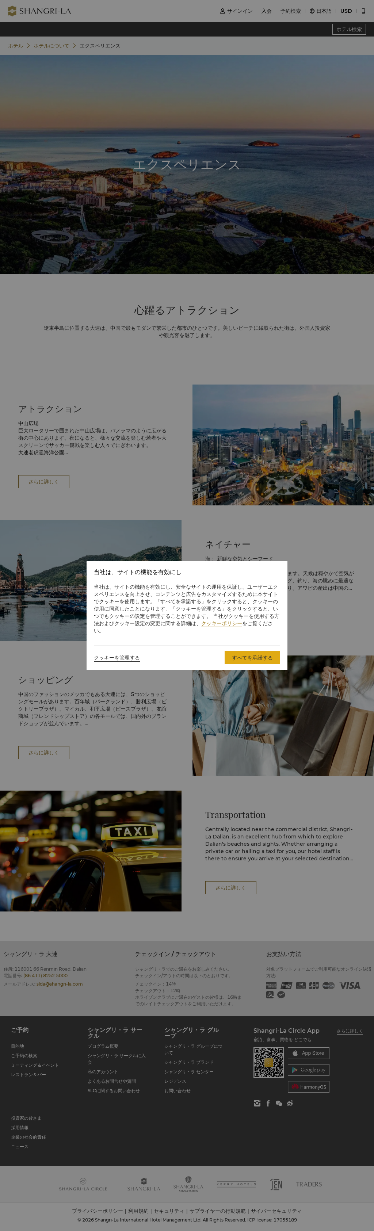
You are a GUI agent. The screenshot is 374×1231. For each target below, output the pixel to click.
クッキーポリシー (221, 623)
